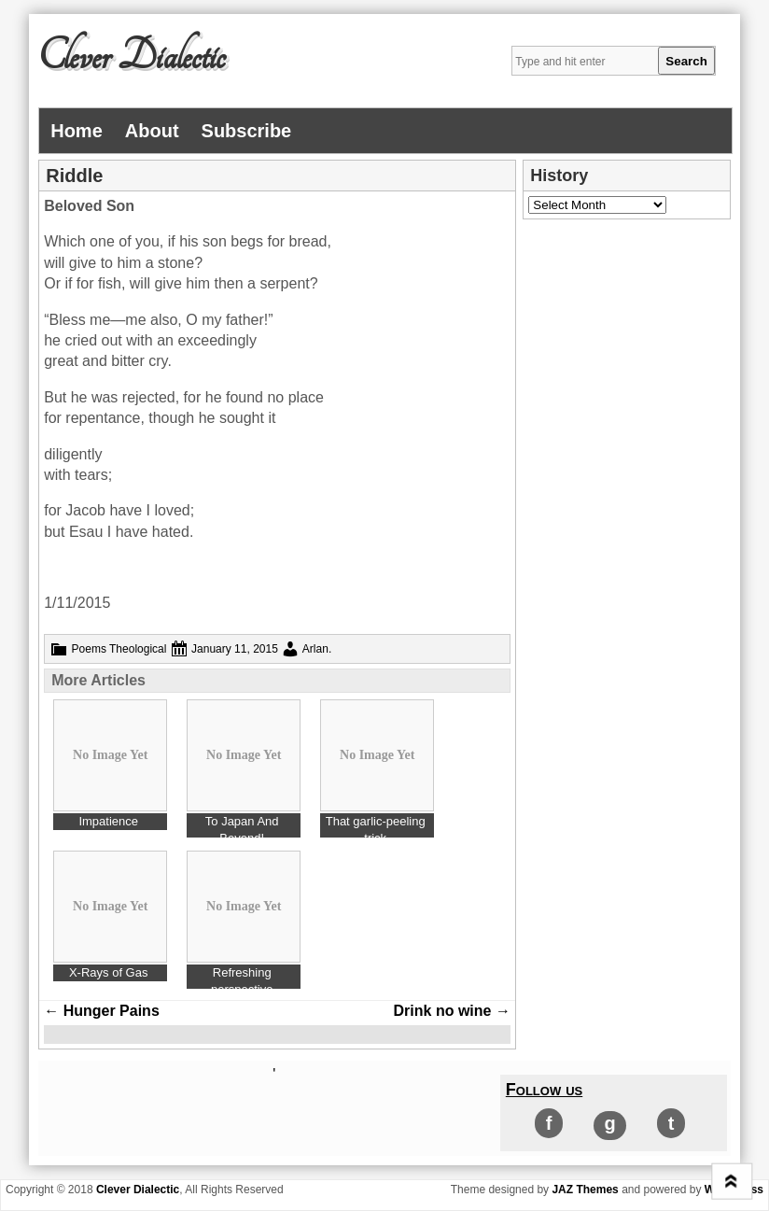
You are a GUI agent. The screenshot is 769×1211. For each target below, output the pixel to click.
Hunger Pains (102, 1011)
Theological (137, 648)
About (152, 130)
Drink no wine (452, 1011)
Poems (89, 648)
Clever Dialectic (131, 57)
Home (76, 130)
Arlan (315, 648)
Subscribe (247, 130)
